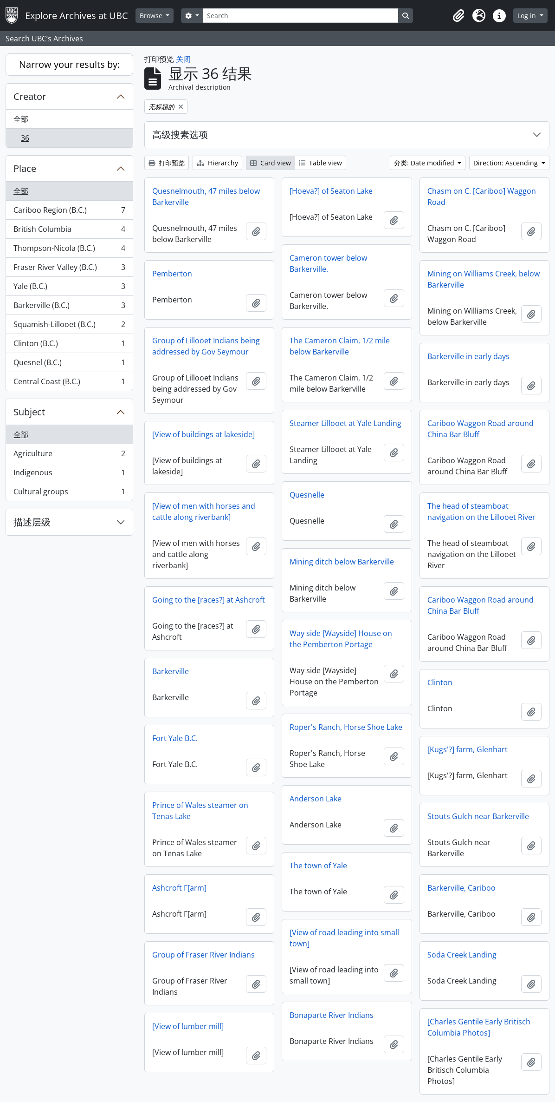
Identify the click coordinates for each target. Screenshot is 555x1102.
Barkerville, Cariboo (461, 888)
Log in (527, 15)
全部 (20, 119)
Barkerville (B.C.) (69, 307)
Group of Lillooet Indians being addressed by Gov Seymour (206, 346)
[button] (458, 16)
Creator (29, 96)
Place (24, 168)
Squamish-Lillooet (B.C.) (69, 326)
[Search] (301, 15)
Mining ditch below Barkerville (342, 562)
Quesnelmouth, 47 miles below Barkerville (206, 196)
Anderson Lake (316, 799)
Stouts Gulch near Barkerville (478, 816)
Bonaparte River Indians (332, 1015)
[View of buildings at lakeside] (203, 434)
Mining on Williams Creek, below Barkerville (483, 279)
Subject (29, 412)
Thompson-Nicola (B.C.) (69, 250)
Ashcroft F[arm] (179, 888)
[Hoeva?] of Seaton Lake (331, 191)
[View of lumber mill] (188, 1026)
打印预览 (166, 162)
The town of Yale (318, 865)
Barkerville (170, 671)
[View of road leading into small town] (344, 938)
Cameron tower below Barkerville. (328, 263)
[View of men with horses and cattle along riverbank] (203, 511)
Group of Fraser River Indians (203, 955)
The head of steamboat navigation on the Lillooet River (481, 511)
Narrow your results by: (69, 64)
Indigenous (69, 474)
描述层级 (32, 522)
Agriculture (69, 455)
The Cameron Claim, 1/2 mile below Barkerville (340, 346)
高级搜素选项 (180, 134)
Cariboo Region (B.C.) (69, 212)
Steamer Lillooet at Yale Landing (345, 423)
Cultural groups (69, 493)
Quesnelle (307, 495)
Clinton (439, 682)
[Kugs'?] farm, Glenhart (467, 749)
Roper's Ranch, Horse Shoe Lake (346, 727)
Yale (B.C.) (69, 288)
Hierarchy (217, 162)
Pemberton (172, 274)
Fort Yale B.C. (175, 738)
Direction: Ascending (506, 162)
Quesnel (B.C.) (69, 364)
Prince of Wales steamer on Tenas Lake (200, 810)
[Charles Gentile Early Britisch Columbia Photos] (478, 1027)
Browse (152, 15)
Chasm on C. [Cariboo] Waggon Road (481, 196)
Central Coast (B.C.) (69, 383)
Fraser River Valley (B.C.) (69, 269)
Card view (270, 162)
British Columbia (69, 231)
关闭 (183, 59)
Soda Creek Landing (462, 955)
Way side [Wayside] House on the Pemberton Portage (341, 638)
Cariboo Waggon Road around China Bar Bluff (480, 428)
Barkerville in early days (468, 356)
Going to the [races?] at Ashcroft (208, 600)
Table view (320, 162)
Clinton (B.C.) (69, 345)
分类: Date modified (425, 162)
